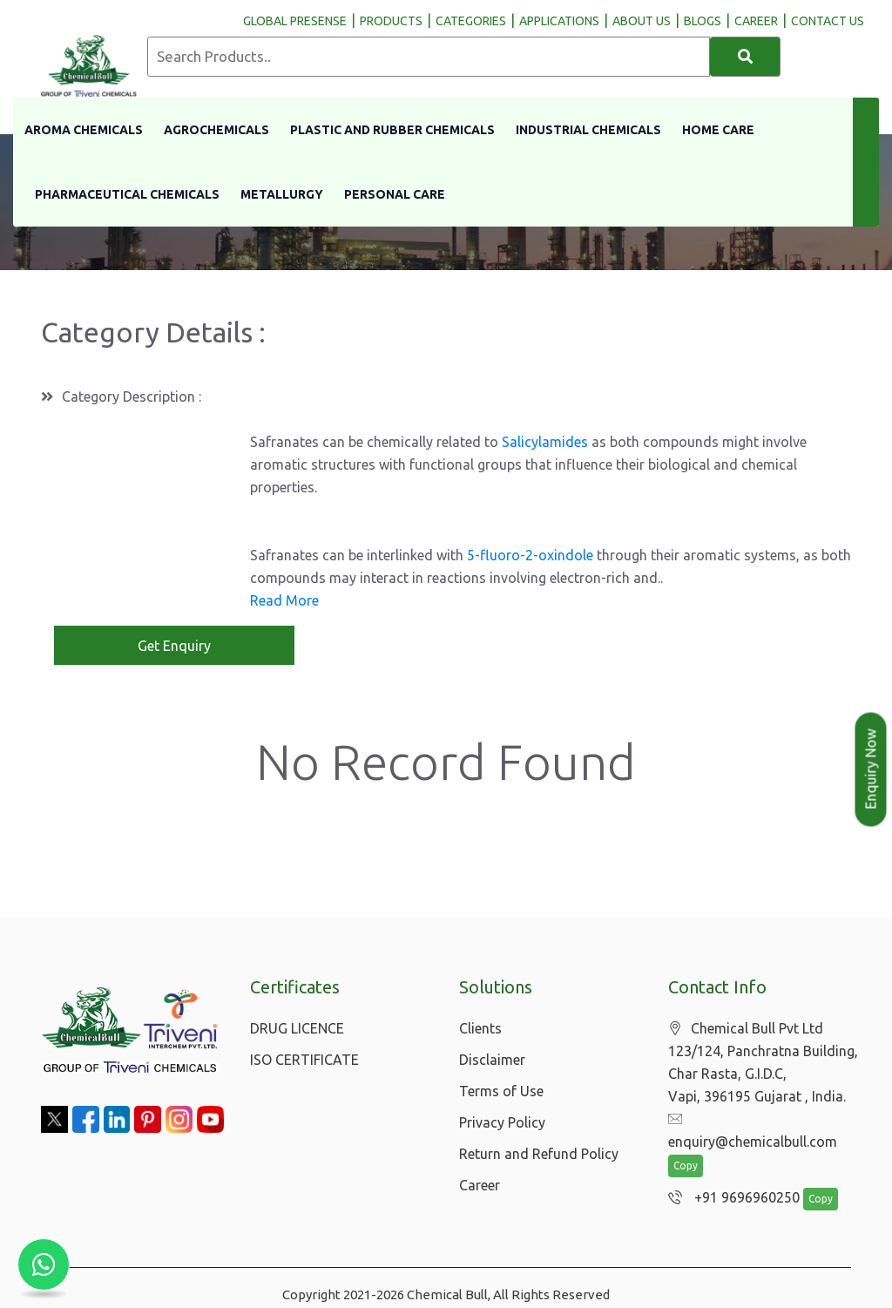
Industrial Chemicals (588, 130)
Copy (685, 1144)
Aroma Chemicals (83, 130)
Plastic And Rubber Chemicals (392, 130)
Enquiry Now (871, 769)
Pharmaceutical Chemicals (127, 194)
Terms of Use (501, 1091)
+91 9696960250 (729, 1176)
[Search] (745, 57)
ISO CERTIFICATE (304, 1059)
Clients (480, 1028)
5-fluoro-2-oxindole (530, 555)
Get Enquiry (174, 646)
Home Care (718, 130)
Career (479, 1185)
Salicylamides (545, 442)
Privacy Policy (502, 1122)
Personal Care (394, 194)
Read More (284, 600)
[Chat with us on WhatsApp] (43, 1264)
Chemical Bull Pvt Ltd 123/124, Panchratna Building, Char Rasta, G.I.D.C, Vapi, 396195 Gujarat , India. (763, 1062)
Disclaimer (492, 1059)
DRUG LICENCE (297, 1028)
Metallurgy (281, 194)
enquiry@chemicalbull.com (761, 1120)
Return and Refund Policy (538, 1154)
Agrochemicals (216, 130)
